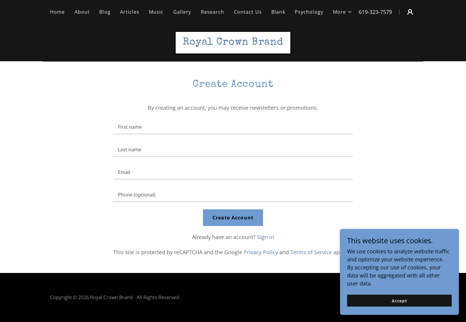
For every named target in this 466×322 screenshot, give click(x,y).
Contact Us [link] (248, 12)
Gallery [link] (182, 12)
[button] (342, 11)
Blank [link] (278, 12)
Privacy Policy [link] (261, 252)
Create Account (233, 217)
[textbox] (232, 126)
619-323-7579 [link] (375, 11)
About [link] (82, 12)
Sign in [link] (265, 237)
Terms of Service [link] (311, 252)
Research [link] (212, 12)
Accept (399, 301)
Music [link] (156, 12)
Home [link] (57, 12)
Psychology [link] (309, 12)
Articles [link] (129, 12)
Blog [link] (105, 12)
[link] (233, 42)
